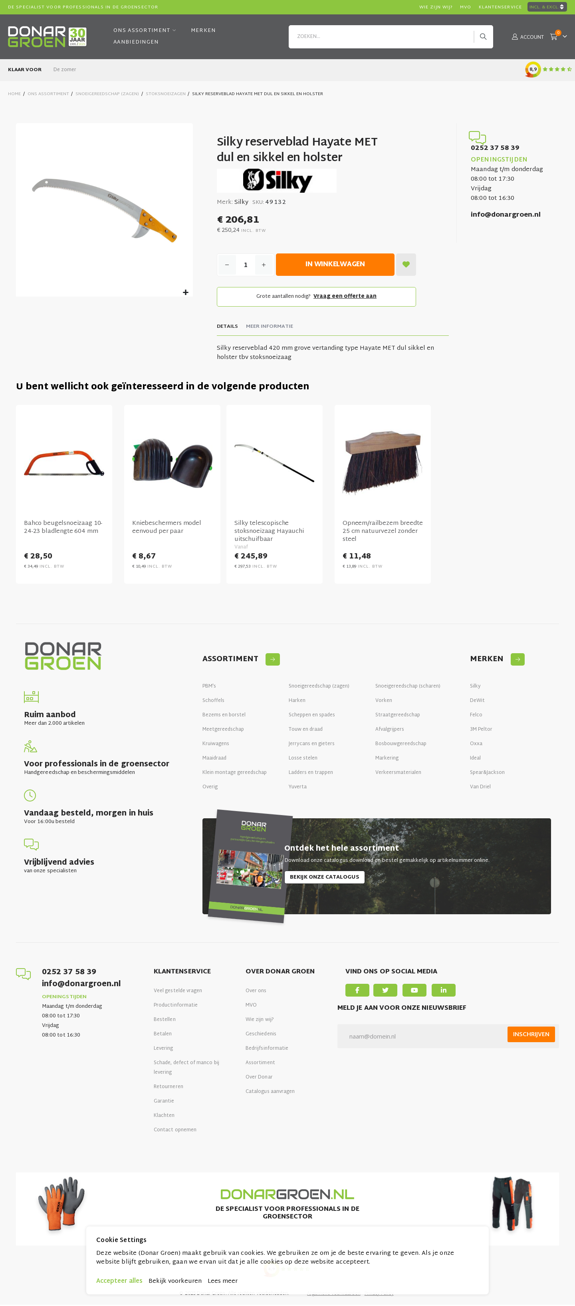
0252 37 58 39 (495, 148)
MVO (251, 1006)
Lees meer (223, 1281)
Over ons (256, 992)
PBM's (209, 687)
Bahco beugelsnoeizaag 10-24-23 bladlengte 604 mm (63, 529)
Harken (297, 702)
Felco (476, 716)
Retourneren (168, 1088)
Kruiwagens (215, 745)
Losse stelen (303, 759)
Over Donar (259, 1078)
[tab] (227, 327)
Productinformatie (176, 1006)
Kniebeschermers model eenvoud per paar (166, 529)
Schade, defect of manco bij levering (186, 1069)
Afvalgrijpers (389, 730)
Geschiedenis (261, 1035)
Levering (163, 1049)
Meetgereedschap (223, 730)
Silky (475, 687)
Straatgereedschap (397, 716)
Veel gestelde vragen (178, 992)
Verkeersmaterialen (398, 774)
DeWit (477, 702)
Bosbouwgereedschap (400, 745)
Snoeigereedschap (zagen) (319, 687)
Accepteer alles (119, 1281)
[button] (185, 293)
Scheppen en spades (312, 716)
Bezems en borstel (224, 716)
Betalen (163, 1035)
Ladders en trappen (311, 774)
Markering (387, 759)
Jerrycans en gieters (312, 745)
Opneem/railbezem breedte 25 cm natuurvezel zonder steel (382, 533)
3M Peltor (481, 730)
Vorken (383, 702)
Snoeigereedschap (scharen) (407, 687)
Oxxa (476, 745)
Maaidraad (214, 759)
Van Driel (480, 788)
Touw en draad (306, 730)
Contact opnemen (175, 1131)
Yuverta (298, 788)
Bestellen (165, 1021)
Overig (210, 788)
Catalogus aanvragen (270, 1093)
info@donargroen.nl (506, 215)
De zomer (65, 70)
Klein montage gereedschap (234, 774)
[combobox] (391, 37)
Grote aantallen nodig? (316, 297)
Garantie (164, 1102)
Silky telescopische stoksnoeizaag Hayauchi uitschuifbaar (269, 533)
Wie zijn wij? (260, 1021)
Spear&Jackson (487, 774)
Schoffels (213, 702)
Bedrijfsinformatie (267, 1049)
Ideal (475, 759)
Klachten (164, 1117)
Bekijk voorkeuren (175, 1281)
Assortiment (260, 1064)
